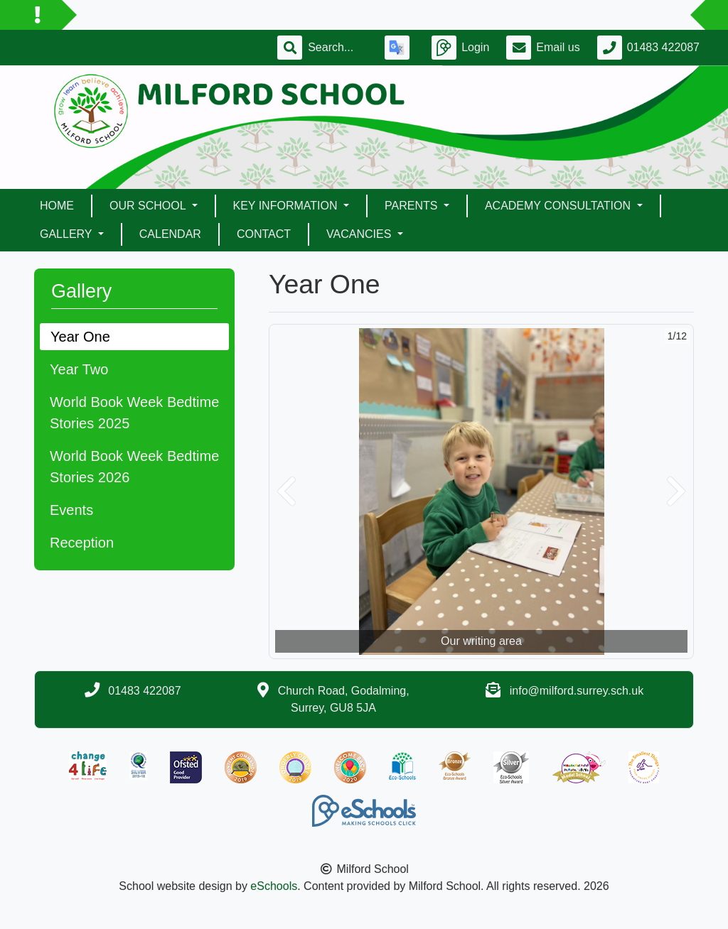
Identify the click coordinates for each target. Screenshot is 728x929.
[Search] (337, 48)
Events (71, 510)
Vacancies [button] (360, 234)
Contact (264, 234)
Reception (82, 542)
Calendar (170, 234)
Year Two (79, 369)
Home (57, 206)
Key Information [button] (287, 206)
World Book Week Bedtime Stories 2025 (134, 412)
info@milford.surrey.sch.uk (576, 691)
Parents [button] (413, 206)
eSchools (273, 886)
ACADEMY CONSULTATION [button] (559, 206)
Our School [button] (148, 206)
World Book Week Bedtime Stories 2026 (134, 466)
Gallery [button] (67, 234)
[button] (286, 491)
